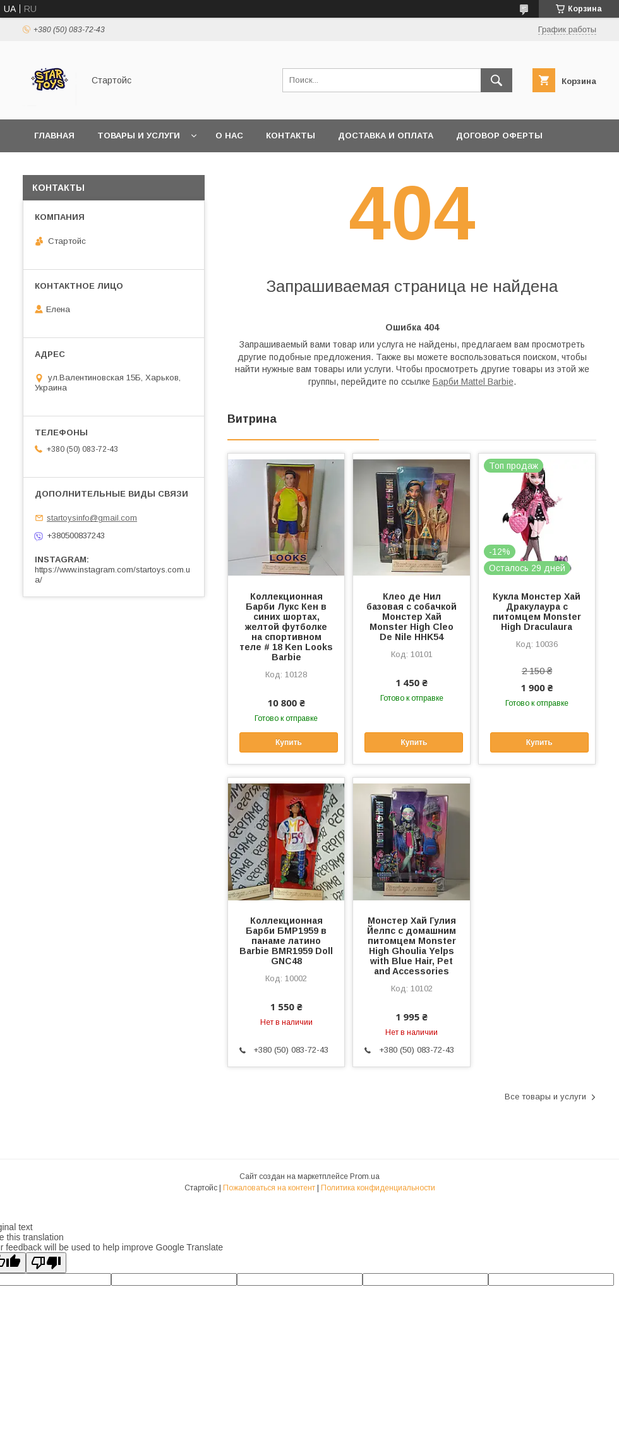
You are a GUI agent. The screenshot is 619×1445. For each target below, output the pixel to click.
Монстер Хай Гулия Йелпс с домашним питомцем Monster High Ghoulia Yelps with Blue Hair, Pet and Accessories (411, 946)
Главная (54, 135)
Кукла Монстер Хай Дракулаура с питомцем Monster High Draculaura (537, 611)
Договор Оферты (499, 135)
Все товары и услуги (545, 1096)
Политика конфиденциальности (378, 1187)
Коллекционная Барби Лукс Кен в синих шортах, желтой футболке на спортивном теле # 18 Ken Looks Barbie (286, 626)
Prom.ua (365, 1176)
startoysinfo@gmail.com (92, 518)
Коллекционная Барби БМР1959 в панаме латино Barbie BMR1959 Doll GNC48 (286, 941)
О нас (229, 135)
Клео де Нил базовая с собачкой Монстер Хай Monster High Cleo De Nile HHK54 (411, 616)
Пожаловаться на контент (269, 1187)
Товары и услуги (138, 135)
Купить (288, 742)
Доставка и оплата (385, 135)
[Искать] (496, 80)
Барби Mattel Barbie (473, 382)
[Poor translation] (46, 1262)
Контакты (290, 135)
